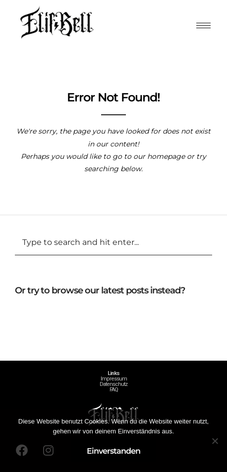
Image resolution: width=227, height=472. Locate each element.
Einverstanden (113, 451)
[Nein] (215, 441)
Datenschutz (113, 384)
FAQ (114, 389)
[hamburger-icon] (203, 25)
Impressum (114, 379)
